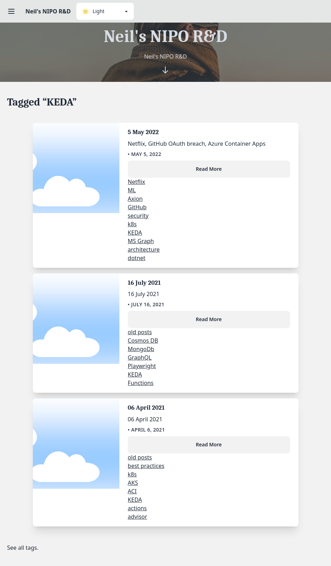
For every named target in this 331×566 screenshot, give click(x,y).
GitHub (137, 207)
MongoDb (141, 349)
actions (137, 508)
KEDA (135, 232)
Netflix (136, 182)
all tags (27, 548)
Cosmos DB (143, 340)
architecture (144, 249)
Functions (141, 383)
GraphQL (140, 357)
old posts (140, 332)
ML (132, 190)
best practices (146, 466)
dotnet (137, 258)
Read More (208, 168)
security (138, 215)
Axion (135, 199)
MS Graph (141, 241)
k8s (132, 224)
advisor (137, 516)
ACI (132, 491)
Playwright (142, 366)
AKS (133, 483)
